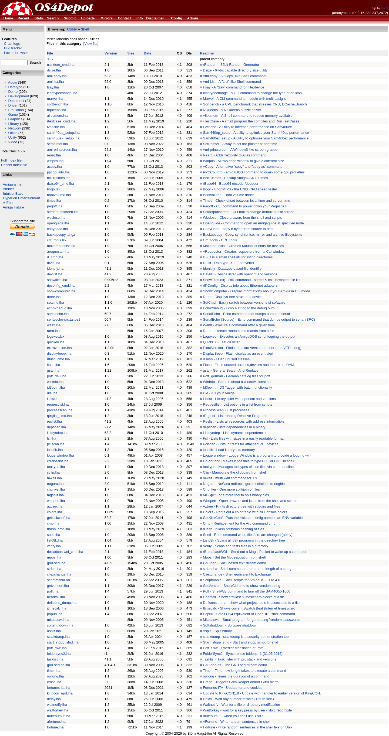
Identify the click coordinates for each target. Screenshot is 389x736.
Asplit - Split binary (217, 631)
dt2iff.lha (53, 263)
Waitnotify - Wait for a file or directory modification (241, 705)
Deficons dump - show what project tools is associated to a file (251, 603)
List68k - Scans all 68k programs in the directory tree (244, 540)
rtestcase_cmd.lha (61, 121)
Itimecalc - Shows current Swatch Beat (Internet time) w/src (249, 608)
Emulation (16, 110)
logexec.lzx (55, 336)
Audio (12, 82)
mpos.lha (54, 557)
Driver (13, 105)
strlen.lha (54, 569)
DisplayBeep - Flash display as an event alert (238, 353)
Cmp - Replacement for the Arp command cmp (239, 523)
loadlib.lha (55, 450)
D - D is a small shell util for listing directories (238, 257)
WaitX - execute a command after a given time (239, 325)
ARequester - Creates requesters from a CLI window (243, 251)
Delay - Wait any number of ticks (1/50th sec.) (238, 699)
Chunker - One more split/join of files (231, 489)
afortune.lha (56, 722)
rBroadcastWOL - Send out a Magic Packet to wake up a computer (254, 552)
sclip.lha (53, 472)
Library (13, 124)
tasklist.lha (55, 659)
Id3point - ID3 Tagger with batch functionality (237, 387)
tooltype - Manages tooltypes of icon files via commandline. (249, 467)
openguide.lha (58, 223)
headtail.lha (56, 597)
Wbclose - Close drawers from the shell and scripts (242, 217)
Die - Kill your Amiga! (219, 393)
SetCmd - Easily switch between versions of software (244, 302)
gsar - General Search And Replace (230, 370)
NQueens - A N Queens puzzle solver (232, 110)
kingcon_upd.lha (60, 693)
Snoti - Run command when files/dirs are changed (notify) (247, 535)
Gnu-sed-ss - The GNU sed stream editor (235, 665)
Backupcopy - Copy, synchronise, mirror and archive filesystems (252, 234)
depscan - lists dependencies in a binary (234, 427)
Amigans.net (12, 184)
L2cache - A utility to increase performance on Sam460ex (247, 127)
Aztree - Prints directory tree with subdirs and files (241, 506)
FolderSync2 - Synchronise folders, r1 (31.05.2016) (243, 654)
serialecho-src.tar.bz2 (64, 319)
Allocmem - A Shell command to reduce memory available (248, 116)
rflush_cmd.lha (58, 359)
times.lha (54, 200)
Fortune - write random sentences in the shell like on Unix (247, 727)
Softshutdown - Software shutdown (230, 625)
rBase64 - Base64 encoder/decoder (230, 184)
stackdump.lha (58, 637)
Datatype (15, 87)
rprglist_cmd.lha (59, 416)
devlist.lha (55, 274)
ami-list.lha (55, 82)
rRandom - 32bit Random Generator (231, 65)
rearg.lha (54, 155)
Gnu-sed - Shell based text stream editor (234, 563)
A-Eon (8, 203)
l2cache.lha (56, 127)
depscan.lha (56, 427)
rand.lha (53, 331)
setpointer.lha (57, 144)
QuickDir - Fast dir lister (221, 342)
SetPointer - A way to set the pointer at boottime (240, 144)
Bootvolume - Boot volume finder (228, 195)
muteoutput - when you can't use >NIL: (233, 716)
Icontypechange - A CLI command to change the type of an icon (252, 93)
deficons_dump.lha (61, 603)
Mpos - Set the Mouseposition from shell (234, 557)
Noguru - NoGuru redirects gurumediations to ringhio (244, 484)
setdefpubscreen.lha (63, 212)
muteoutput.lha (58, 716)
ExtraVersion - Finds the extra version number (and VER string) (252, 348)
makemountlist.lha (61, 246)
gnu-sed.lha (56, 563)
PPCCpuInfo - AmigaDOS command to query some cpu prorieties (253, 172)
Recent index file (14, 165)
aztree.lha (54, 506)
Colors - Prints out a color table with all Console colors (245, 512)
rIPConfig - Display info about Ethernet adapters (240, 285)
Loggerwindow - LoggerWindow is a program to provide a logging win (256, 455)
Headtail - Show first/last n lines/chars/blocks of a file (244, 597)
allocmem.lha (57, 116)
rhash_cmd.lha (58, 529)
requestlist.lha (58, 404)
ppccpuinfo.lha (58, 172)
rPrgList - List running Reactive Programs (235, 416)
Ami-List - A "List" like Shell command (232, 82)
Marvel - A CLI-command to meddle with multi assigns (244, 99)
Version (111, 53)
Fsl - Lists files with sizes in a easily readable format (243, 438)
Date (147, 53)
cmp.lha (53, 523)
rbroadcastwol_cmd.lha (65, 552)
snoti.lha (53, 535)
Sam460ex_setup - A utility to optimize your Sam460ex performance (255, 138)
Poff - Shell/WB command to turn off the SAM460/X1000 (246, 591)
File (50, 53)
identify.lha (55, 268)
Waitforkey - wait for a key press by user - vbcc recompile (247, 710)
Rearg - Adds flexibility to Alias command (234, 155)
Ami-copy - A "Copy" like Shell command (234, 76)
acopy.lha (54, 167)
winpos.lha (55, 161)
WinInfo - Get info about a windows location (236, 382)
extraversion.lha (59, 348)
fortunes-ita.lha (58, 688)
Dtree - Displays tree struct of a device (232, 297)
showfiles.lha (57, 280)
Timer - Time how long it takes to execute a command (244, 671)
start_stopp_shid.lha (62, 642)
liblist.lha (54, 399)
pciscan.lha (56, 444)
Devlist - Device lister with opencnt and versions (240, 274)
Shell (85, 29)
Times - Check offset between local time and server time (246, 200)
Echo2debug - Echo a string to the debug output (240, 308)
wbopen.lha (56, 501)
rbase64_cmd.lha (60, 184)
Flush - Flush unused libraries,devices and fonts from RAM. (249, 365)
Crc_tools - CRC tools (220, 240)
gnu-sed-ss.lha (58, 665)
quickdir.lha (56, 342)
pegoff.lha (54, 206)
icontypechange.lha (62, 93)
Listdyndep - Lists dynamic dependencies (235, 433)
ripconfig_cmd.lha (61, 285)
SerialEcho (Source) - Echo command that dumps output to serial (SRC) (259, 319)
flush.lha (53, 365)
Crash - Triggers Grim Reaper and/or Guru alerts (241, 682)
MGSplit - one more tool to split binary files (236, 495)
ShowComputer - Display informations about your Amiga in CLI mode (256, 291)
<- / (50, 59)
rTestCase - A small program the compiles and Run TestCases (251, 121)
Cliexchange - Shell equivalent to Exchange (237, 574)
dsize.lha (54, 70)
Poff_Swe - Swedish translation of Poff (233, 648)
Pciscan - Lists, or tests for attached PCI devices (240, 444)
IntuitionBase (13, 193)
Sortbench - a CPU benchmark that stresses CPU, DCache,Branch (255, 104)
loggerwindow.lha (60, 455)
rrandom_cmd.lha (60, 65)
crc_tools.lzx (56, 240)
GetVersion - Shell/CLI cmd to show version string (241, 586)
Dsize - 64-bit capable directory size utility (235, 70)
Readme (207, 53)
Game (13, 114)
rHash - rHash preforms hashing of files (233, 529)
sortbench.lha (57, 104)
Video (12, 142)
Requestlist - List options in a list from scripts (237, 404)
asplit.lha (54, 631)
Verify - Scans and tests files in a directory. (236, 546)
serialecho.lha (58, 314)
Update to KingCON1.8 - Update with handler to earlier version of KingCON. (262, 693)
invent (384, 8)
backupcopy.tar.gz (61, 234)
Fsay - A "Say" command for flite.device (233, 87)
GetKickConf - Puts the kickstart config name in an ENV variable (253, 518)
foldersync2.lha (59, 654)
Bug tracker (11, 48)
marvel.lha (55, 99)
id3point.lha (56, 387)
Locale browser (14, 53)
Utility (12, 137)
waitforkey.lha (57, 710)
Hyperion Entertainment (21, 198)
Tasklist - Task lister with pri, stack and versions (239, 659)
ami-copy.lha (57, 76)
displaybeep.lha (59, 353)
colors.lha (54, 512)
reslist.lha (54, 421)
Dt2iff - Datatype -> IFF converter (228, 263)
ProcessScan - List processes (226, 410)
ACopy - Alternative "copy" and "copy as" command (243, 167)
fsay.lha (53, 87)
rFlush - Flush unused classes (226, 359)
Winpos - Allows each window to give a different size (243, 161)
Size (130, 53)
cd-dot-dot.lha (58, 461)
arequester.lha (58, 251)
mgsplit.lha (55, 495)
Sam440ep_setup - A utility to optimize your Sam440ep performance (256, 133)
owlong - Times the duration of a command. (236, 676)
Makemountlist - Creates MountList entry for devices (243, 246)
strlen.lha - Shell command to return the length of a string (247, 569)
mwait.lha (54, 478)
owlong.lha (55, 676)
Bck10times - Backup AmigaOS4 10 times (235, 178)
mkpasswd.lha (58, 620)
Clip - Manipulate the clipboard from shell (235, 472)
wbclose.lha (56, 217)
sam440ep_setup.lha (63, 133)
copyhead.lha (57, 229)
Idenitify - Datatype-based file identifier (233, 268)
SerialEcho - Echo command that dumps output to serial (246, 314)
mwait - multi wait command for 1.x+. (231, 478)
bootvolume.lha (59, 195)
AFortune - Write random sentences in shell (236, 722)
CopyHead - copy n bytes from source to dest (238, 229)
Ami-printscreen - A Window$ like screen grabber (241, 150)
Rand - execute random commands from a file (238, 331)
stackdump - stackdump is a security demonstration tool (246, 637)
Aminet (8, 189)
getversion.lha (58, 586)
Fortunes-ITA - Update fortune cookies (232, 688)
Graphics (15, 119)
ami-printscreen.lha (62, 150)
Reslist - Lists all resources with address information (243, 421)
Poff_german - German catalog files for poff (236, 376)
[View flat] (91, 44)
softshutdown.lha (60, 625)
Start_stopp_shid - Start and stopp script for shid (240, 642)
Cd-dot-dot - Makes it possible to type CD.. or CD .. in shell (248, 461)
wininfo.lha (55, 382)
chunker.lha (56, 489)
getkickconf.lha (58, 518)
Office (12, 133)
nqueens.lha (56, 110)
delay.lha (54, 699)
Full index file (11, 160)
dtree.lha (54, 297)
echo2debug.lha (59, 308)
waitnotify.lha (57, 705)
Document (16, 101)
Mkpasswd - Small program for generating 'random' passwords (251, 620)
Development (18, 96)
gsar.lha (53, 370)
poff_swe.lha (57, 648)
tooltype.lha (56, 467)
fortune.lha (55, 727)
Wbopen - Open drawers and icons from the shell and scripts (250, 501)
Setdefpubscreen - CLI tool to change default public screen (248, 212)
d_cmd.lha (55, 257)
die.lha (52, 393)
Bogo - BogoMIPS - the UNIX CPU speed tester (240, 189)
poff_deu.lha (56, 376)
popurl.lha (54, 614)
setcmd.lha (55, 302)
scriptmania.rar (58, 580)
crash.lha (54, 682)
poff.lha (52, 591)
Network (14, 128)
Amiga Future (13, 207)
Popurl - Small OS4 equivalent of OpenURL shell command (249, 614)
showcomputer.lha (61, 291)
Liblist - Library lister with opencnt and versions (239, 399)
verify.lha (54, 546)
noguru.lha (55, 484)
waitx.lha (54, 325)
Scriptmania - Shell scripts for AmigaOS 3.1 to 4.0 (241, 580)
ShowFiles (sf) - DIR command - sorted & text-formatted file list (251, 280)
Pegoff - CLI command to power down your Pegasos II (245, 206)
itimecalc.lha (56, 608)
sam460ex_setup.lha (63, 138)
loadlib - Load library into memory (229, 450)
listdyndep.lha (58, 433)
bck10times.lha (59, 178)
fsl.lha (51, 438)
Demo (13, 92)
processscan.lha (59, 410)
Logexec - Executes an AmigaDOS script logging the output (249, 336)
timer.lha (53, 671)
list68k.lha (55, 540)
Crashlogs (10, 44)
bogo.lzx (53, 189)
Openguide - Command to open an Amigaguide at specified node (253, 223)
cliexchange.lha (59, 574)
